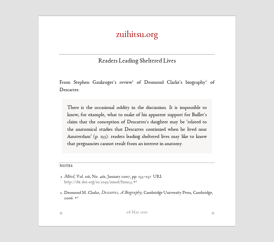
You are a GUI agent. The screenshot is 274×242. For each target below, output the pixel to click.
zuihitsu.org (137, 35)
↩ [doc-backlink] (135, 182)
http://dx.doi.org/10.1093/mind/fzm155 (98, 182)
